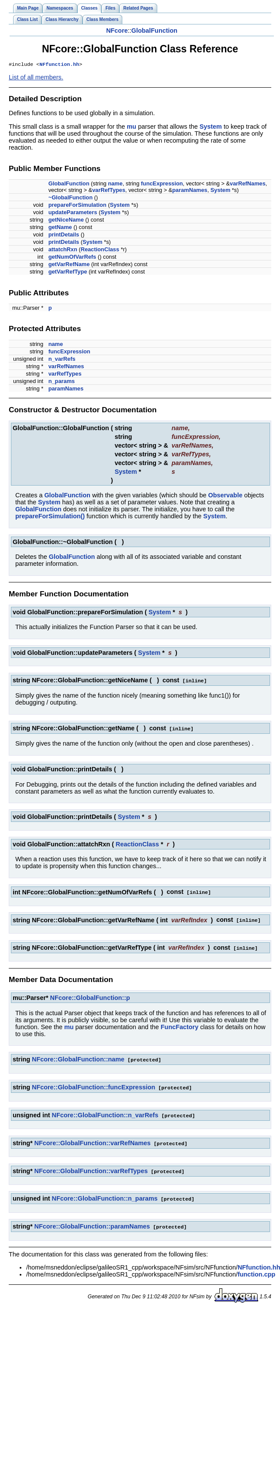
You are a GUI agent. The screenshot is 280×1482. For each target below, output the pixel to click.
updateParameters (72, 213)
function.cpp (256, 1269)
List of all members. (36, 78)
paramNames (189, 191)
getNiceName (66, 220)
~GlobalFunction (70, 198)
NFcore (117, 30)
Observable (225, 496)
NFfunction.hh (59, 65)
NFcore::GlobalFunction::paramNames (92, 1222)
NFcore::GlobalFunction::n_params (105, 1194)
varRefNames (248, 184)
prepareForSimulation (77, 205)
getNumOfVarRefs (72, 257)
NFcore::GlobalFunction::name (78, 1057)
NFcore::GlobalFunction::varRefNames (93, 1140)
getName (60, 228)
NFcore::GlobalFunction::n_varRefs (105, 1112)
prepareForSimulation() (50, 516)
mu (131, 127)
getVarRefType (67, 272)
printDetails (63, 235)
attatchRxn (62, 250)
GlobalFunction (154, 30)
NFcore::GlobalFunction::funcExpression (93, 1085)
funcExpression (162, 184)
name (115, 184)
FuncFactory (179, 1025)
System (211, 127)
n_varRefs (62, 359)
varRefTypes (108, 191)
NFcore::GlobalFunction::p (90, 996)
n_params (61, 382)
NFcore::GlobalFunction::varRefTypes (91, 1167)
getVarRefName (69, 265)
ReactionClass (100, 250)
